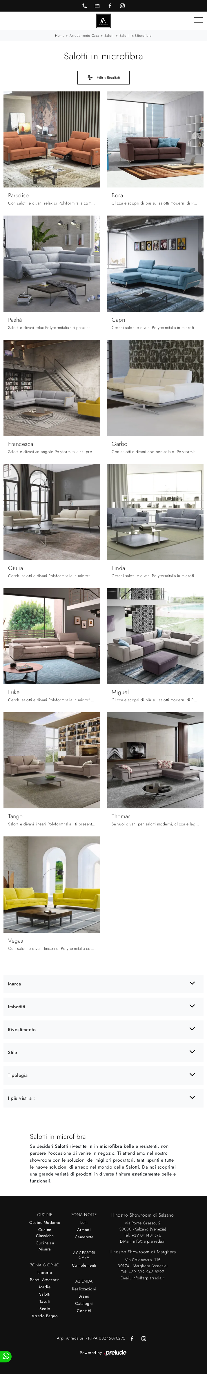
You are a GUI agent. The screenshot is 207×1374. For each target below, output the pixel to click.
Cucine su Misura (45, 1246)
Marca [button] (14, 984)
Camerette (84, 1237)
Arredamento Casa (84, 35)
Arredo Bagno (45, 1316)
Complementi (84, 1265)
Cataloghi (84, 1303)
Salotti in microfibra (135, 35)
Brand (84, 1296)
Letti (84, 1222)
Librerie (44, 1272)
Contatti (84, 1311)
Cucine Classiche (45, 1233)
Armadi (84, 1230)
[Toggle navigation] (198, 20)
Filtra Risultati (103, 77)
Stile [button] (12, 1052)
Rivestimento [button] (22, 1029)
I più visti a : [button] (21, 1098)
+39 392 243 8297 (146, 1272)
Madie (45, 1287)
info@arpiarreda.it (149, 1241)
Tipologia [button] (18, 1075)
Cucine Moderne (44, 1222)
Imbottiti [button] (16, 1006)
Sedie (44, 1309)
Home (59, 35)
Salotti (109, 35)
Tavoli (44, 1301)
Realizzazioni (84, 1289)
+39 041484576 (146, 1235)
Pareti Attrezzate (45, 1280)
